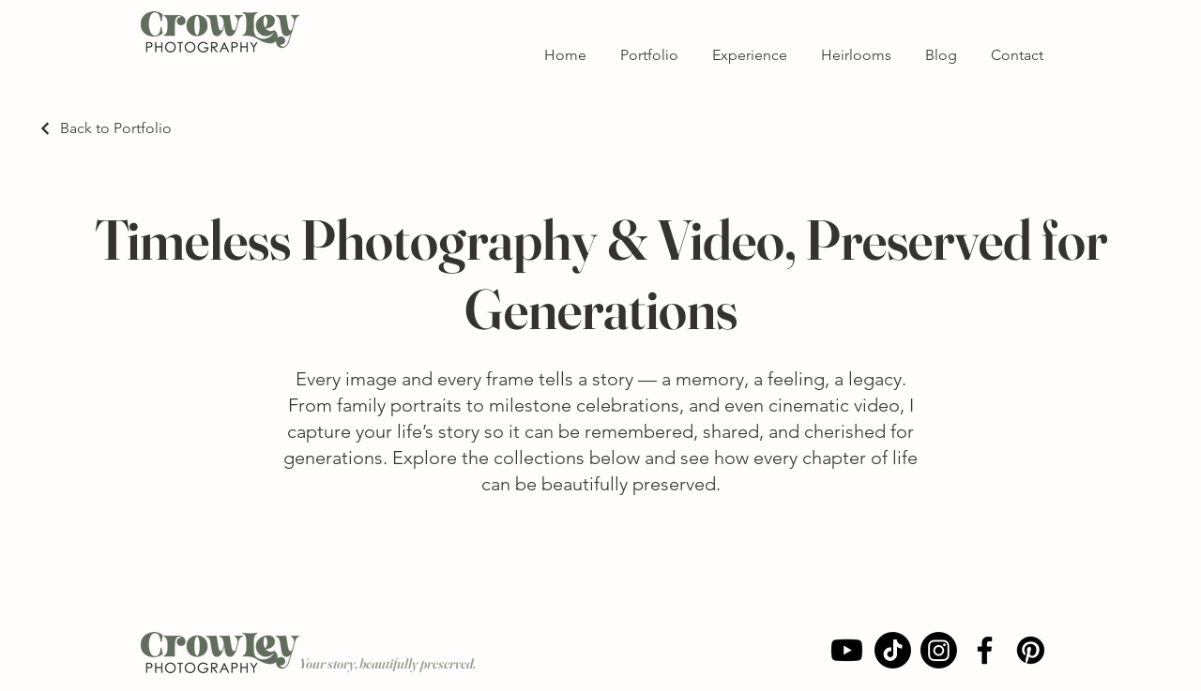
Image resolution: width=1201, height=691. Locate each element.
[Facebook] (984, 650)
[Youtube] (847, 650)
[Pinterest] (1030, 650)
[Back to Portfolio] (105, 128)
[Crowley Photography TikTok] (892, 650)
